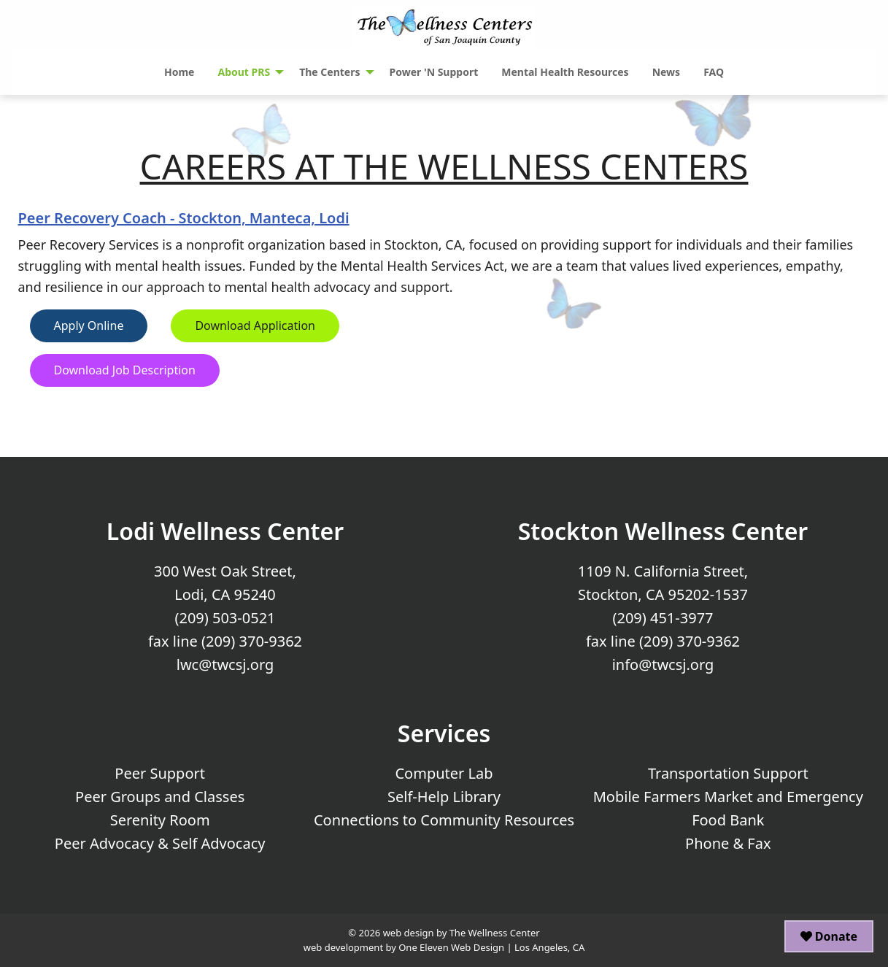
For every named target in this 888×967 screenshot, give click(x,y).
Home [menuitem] (179, 72)
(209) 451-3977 (662, 618)
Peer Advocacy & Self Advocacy (160, 843)
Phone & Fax (728, 843)
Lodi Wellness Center (225, 531)
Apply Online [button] (89, 325)
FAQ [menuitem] (713, 72)
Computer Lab (444, 773)
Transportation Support (728, 773)
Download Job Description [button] (125, 370)
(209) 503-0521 (224, 618)
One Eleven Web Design (451, 947)
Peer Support (160, 773)
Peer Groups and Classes (159, 796)
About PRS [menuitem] (243, 72)
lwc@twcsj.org (225, 664)
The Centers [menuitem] (329, 72)
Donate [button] (828, 936)
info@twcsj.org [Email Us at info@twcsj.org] (663, 664)
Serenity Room (160, 820)
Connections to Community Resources (444, 820)
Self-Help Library (444, 796)
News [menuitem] (666, 72)
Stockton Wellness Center (663, 531)
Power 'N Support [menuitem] (434, 72)
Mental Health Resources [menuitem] (564, 72)
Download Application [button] (255, 325)
